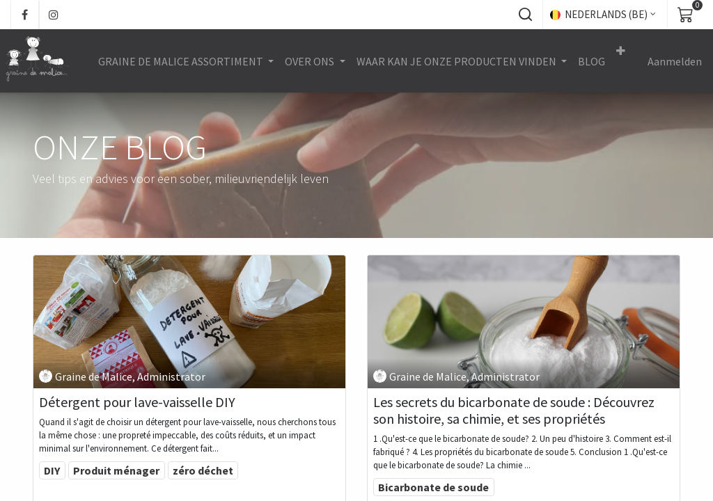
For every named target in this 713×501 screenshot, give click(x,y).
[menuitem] (592, 61)
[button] (525, 15)
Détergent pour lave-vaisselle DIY (137, 402)
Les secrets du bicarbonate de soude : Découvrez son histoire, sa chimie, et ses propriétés (514, 410)
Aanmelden (675, 61)
